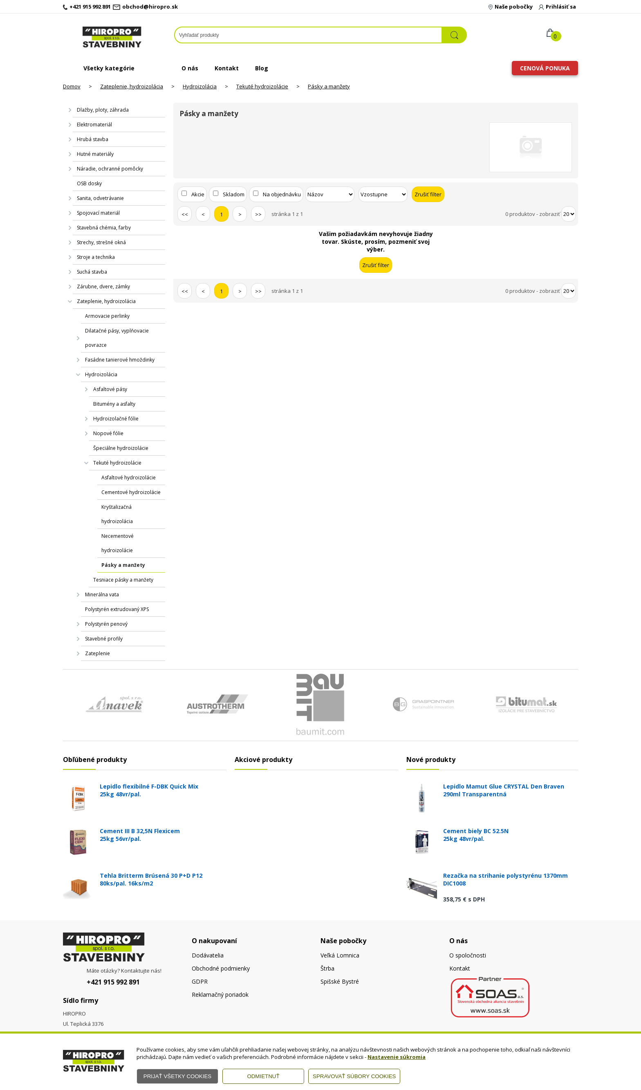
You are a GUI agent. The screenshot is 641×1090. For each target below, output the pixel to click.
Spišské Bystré (339, 981)
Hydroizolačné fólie (116, 418)
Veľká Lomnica (339, 955)
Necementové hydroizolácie (117, 543)
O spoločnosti (467, 955)
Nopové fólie (108, 433)
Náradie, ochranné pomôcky (110, 168)
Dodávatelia (208, 955)
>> (258, 214)
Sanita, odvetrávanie (100, 198)
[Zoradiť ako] (383, 194)
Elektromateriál (94, 124)
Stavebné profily (104, 638)
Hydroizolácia (200, 86)
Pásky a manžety (329, 86)
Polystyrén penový (106, 623)
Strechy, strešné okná (101, 242)
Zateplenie (97, 653)
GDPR (200, 981)
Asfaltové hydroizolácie (128, 477)
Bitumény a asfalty (114, 403)
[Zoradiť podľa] (329, 194)
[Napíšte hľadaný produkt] (308, 35)
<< (185, 214)
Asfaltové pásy (110, 389)
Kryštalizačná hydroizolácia (117, 514)
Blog (261, 68)
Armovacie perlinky (107, 315)
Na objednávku (282, 194)
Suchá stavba (92, 271)
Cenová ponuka (545, 68)
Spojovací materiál (98, 212)
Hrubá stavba (92, 139)
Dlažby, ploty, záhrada (103, 109)
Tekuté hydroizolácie (262, 86)
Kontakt (227, 68)
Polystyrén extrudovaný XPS (117, 609)
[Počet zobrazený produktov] (568, 214)
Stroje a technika (96, 257)
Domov (72, 86)
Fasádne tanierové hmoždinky (120, 359)
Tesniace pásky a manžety (123, 579)
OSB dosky (89, 183)
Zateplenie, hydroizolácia (131, 86)
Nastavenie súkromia (397, 1057)
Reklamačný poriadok (220, 994)
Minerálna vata (102, 594)
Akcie (197, 194)
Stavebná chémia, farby (104, 227)
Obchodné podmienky (221, 968)
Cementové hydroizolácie (131, 492)
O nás (190, 68)
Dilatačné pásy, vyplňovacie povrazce (117, 337)
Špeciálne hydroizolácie (120, 448)
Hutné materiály (95, 154)
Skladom (233, 194)
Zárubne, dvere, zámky (103, 286)
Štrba (327, 968)
